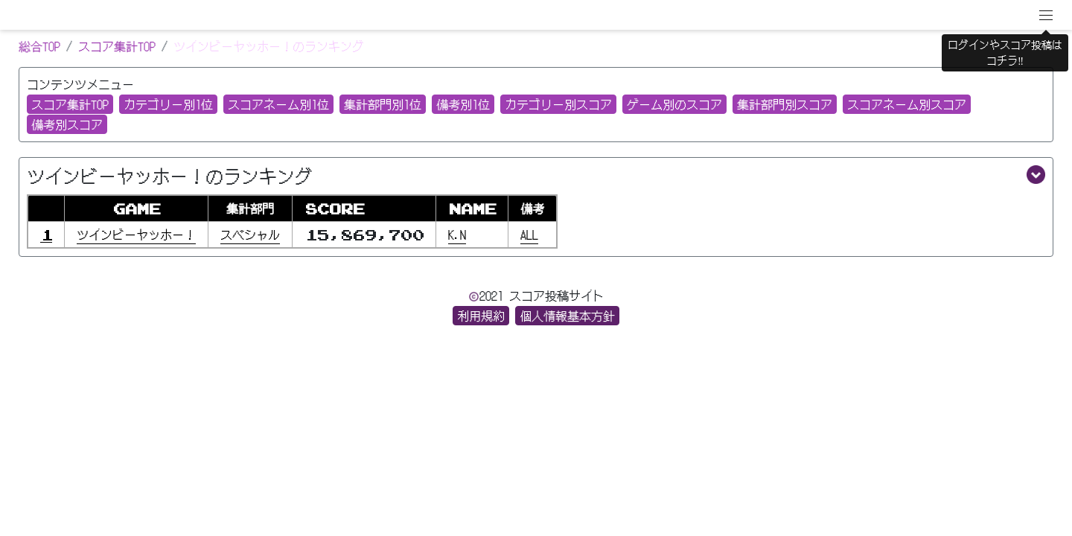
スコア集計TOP (117, 46)
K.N (457, 234)
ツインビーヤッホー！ (136, 234)
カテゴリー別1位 (168, 104)
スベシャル (250, 234)
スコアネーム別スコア (906, 104)
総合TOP (39, 46)
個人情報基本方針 (567, 316)
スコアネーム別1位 (278, 104)
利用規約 (481, 316)
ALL (529, 234)
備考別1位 (463, 104)
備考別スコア (67, 124)
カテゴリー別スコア (558, 104)
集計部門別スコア (784, 104)
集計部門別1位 (382, 104)
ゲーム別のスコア (674, 104)
